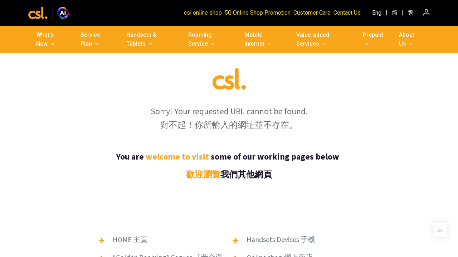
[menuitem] (376, 12)
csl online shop (203, 12)
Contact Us (347, 12)
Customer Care (312, 12)
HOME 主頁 (130, 240)
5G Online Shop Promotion (258, 12)
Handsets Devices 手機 (281, 240)
